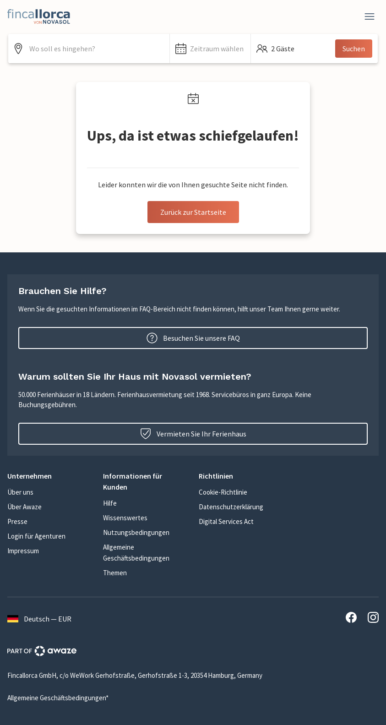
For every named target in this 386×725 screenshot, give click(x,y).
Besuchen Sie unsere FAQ (193, 338)
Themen (115, 572)
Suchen (354, 48)
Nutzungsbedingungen (136, 532)
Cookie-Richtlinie (223, 492)
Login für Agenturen (36, 536)
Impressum (23, 550)
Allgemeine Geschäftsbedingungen (136, 552)
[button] (210, 48)
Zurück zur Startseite (193, 212)
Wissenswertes (125, 517)
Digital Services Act (226, 521)
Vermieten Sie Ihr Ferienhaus (193, 433)
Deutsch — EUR (39, 618)
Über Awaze (24, 506)
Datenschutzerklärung (231, 506)
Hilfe (110, 503)
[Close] (369, 16)
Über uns (20, 492)
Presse (17, 521)
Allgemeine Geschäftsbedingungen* (58, 697)
